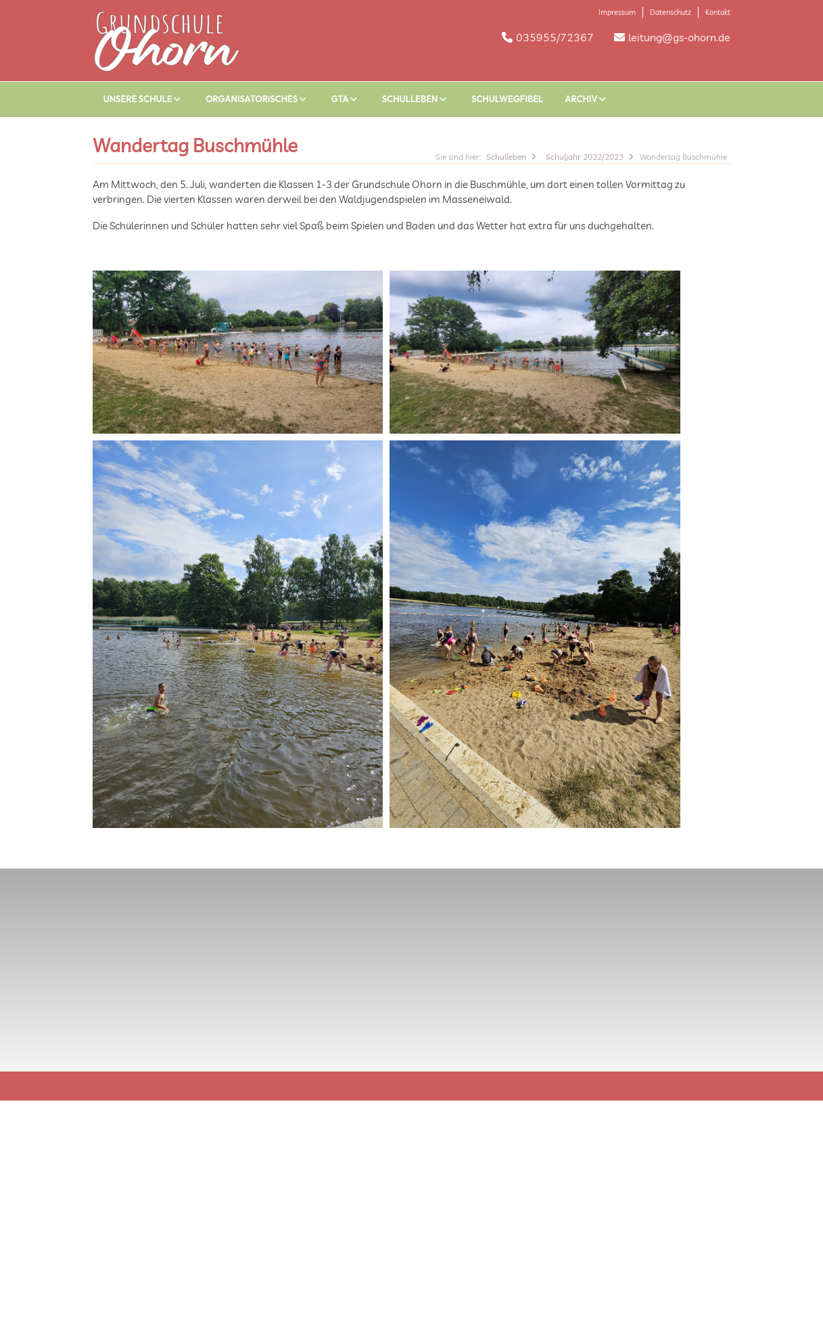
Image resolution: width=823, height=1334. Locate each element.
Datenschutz (670, 12)
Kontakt (717, 12)
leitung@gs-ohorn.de (679, 37)
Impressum (617, 12)
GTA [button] (345, 98)
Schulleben (416, 98)
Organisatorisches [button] (257, 98)
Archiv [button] (587, 98)
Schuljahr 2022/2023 (585, 157)
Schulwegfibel (507, 98)
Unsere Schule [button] (143, 98)
